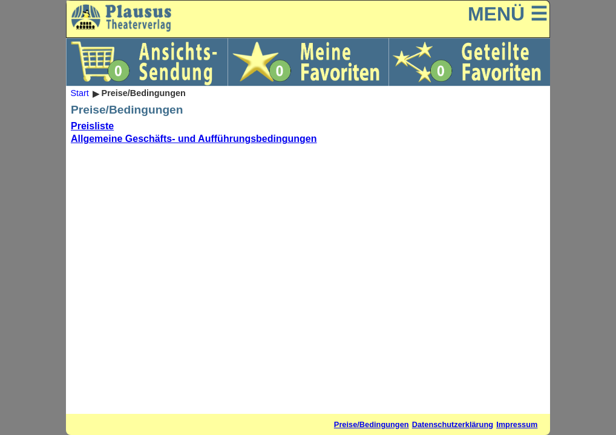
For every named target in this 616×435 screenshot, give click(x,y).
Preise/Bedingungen (371, 424)
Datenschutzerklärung (452, 424)
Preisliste (92, 126)
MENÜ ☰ (508, 14)
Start (79, 93)
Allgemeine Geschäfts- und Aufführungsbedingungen (194, 139)
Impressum (516, 424)
